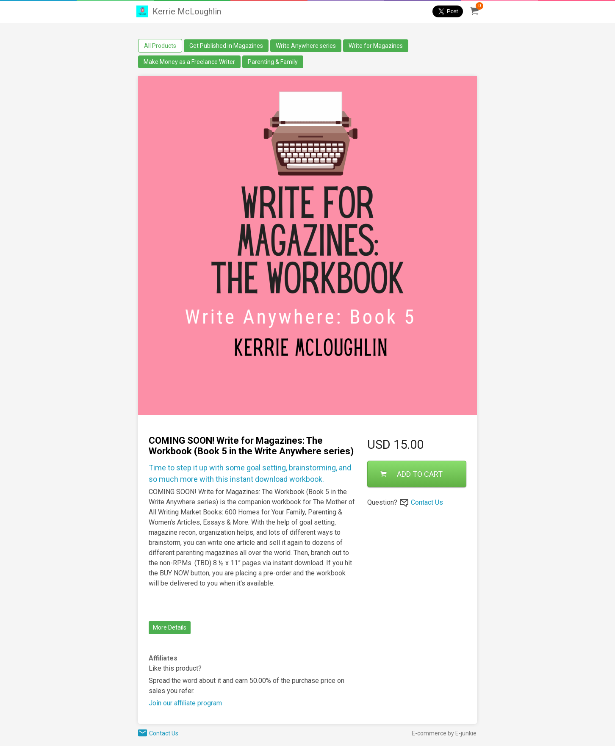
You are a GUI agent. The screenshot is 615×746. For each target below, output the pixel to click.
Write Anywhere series (306, 45)
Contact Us (427, 502)
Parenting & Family (273, 61)
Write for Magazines (376, 45)
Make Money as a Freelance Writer (189, 61)
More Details (169, 627)
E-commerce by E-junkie (444, 733)
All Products (160, 45)
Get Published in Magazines (226, 45)
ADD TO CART (411, 474)
